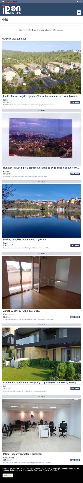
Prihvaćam (8, 475)
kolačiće (23, 468)
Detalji (41, 110)
